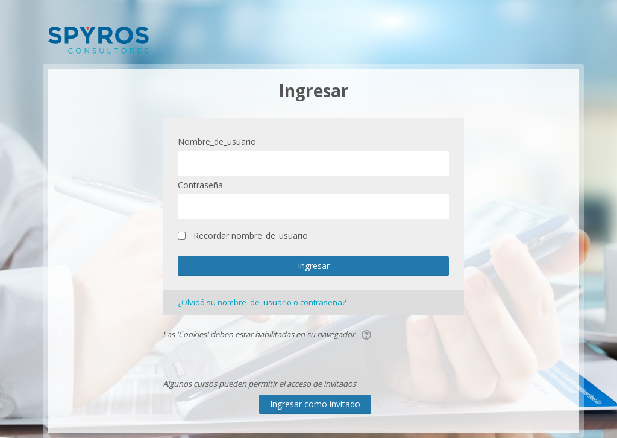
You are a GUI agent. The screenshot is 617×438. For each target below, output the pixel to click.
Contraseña (200, 185)
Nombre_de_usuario (217, 141)
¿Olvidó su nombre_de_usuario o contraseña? (262, 302)
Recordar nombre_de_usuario (250, 235)
